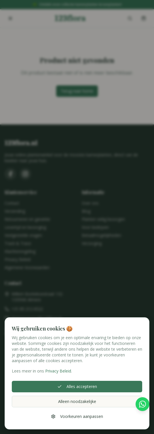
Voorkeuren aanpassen (77, 416)
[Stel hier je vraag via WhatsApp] (142, 406)
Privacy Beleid (58, 371)
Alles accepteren (77, 386)
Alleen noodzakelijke (77, 401)
